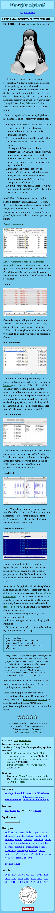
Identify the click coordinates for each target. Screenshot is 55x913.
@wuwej (37, 810)
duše (44, 832)
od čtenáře (25, 843)
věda (7, 857)
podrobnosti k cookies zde (31, 732)
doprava (37, 832)
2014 (33, 878)
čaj (12, 857)
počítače (31, 24)
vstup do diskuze (22, 740)
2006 (39, 882)
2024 (14, 874)
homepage (35, 265)
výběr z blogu (20, 854)
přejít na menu (27, 12)
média (48, 839)
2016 (20, 878)
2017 (14, 878)
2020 (39, 874)
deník (28, 832)
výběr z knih (34, 854)
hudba (38, 836)
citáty (21, 832)
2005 (45, 882)
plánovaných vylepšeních (35, 699)
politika (44, 843)
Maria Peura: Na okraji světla (33, 776)
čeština (19, 857)
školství (28, 857)
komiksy (9, 839)
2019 (46, 874)
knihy (46, 836)
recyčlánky (10, 850)
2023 (20, 874)
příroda (43, 847)
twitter (8, 854)
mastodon (38, 839)
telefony (33, 850)
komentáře (42, 24)
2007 (33, 882)
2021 (33, 874)
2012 (46, 878)
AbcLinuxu (37, 593)
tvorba (42, 850)
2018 (7, 878)
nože (7, 843)
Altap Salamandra (28, 103)
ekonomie (10, 836)
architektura (11, 832)
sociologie (22, 850)
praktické (19, 847)
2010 (13, 882)
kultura (18, 839)
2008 (26, 882)
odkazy (35, 843)
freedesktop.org (11, 606)
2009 (20, 882)
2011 (7, 882)
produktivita (32, 847)
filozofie (20, 836)
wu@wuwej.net (12, 810)
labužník (28, 839)
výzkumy (46, 854)
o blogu (15, 843)
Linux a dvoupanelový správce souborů (26, 764)
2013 (39, 878)
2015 (26, 878)
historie (30, 836)
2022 (26, 874)
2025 (7, 874)
